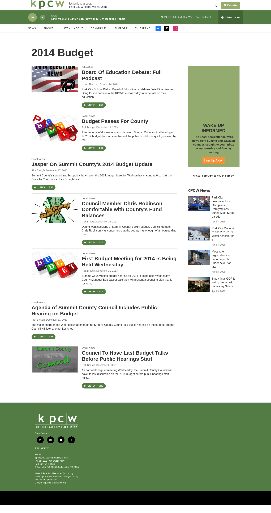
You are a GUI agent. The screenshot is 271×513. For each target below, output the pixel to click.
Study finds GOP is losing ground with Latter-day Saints (223, 290)
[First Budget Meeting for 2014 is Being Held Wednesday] (55, 273)
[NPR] (114, 506)
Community (99, 36)
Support (121, 36)
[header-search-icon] (217, 9)
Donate (234, 9)
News (32, 36)
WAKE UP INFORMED (213, 136)
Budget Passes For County (115, 129)
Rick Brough (88, 135)
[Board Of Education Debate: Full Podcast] (55, 87)
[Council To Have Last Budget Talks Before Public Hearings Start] (55, 367)
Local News (88, 123)
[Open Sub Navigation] (38, 36)
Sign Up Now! (213, 168)
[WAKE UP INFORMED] (213, 100)
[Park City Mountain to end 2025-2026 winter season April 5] (199, 241)
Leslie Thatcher (90, 92)
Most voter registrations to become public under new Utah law (221, 267)
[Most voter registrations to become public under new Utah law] (199, 265)
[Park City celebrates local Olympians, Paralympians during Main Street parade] (199, 211)
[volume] (43, 25)
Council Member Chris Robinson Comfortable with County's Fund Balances (122, 217)
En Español (143, 36)
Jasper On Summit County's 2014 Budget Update (92, 172)
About (78, 36)
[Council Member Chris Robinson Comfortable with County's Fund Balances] (55, 218)
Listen (65, 36)
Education (88, 74)
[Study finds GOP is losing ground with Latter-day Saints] (199, 292)
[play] (32, 25)
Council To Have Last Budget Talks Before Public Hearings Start (125, 364)
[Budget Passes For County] (55, 136)
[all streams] (230, 25)
